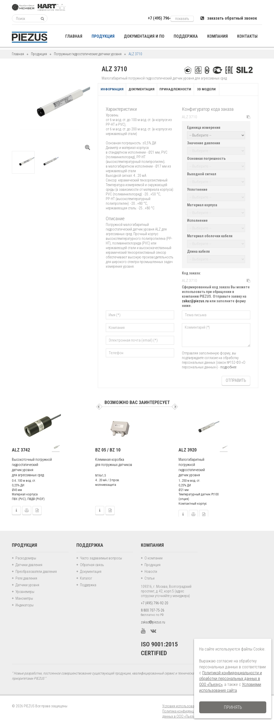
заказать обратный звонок (228, 18)
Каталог (86, 573)
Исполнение (197, 218)
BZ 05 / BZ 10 (107, 444)
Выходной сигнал (201, 173)
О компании (153, 552)
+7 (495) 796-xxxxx (164, 18)
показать (182, 19)
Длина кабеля (198, 247)
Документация (155, 90)
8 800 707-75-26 (152, 605)
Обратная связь (92, 559)
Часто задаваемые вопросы (101, 552)
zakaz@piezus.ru (195, 296)
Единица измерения (203, 128)
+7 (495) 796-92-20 (154, 597)
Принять (233, 707)
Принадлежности (198, 90)
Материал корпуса (202, 203)
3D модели (237, 90)
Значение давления (203, 143)
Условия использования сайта (185, 700)
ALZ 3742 (21, 444)
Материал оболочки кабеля (209, 233)
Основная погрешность (206, 158)
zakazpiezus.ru (153, 616)
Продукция (39, 54)
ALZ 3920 (188, 444)
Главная (18, 54)
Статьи (149, 573)
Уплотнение (197, 188)
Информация (116, 90)
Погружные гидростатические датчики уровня (88, 54)
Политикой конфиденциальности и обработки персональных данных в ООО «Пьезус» (230, 678)
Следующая (175, 401)
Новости (150, 566)
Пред (99, 401)
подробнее (228, 362)
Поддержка (88, 579)
